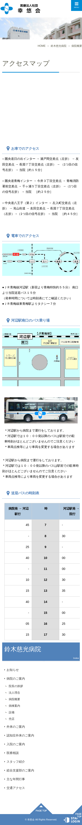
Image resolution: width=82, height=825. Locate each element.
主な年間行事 (16, 779)
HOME (41, 45)
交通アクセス (16, 788)
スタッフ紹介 (16, 761)
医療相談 (13, 753)
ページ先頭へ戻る (41, 808)
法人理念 (14, 692)
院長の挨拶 (16, 686)
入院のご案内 (16, 744)
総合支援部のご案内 (20, 770)
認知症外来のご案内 (20, 735)
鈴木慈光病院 (58, 45)
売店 (11, 719)
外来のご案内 (16, 726)
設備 (11, 712)
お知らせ (13, 670)
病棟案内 (14, 705)
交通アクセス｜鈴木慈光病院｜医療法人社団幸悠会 (20, 8)
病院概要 (14, 699)
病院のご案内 (16, 678)
